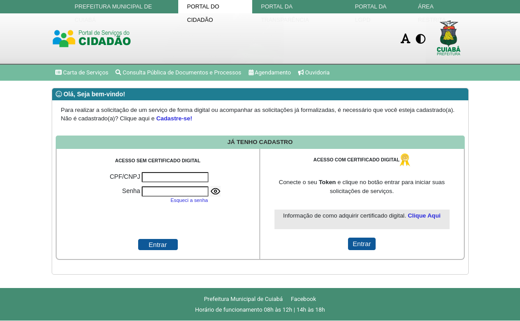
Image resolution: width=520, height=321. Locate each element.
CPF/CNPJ (125, 176)
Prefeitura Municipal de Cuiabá (113, 8)
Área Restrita (432, 8)
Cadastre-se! (174, 118)
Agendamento (270, 72)
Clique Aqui (424, 215)
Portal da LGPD (370, 8)
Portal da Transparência (285, 8)
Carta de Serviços (82, 72)
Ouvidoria (314, 72)
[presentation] (158, 221)
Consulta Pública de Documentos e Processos (178, 72)
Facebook (303, 299)
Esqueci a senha (189, 200)
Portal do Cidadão (203, 8)
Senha (131, 190)
